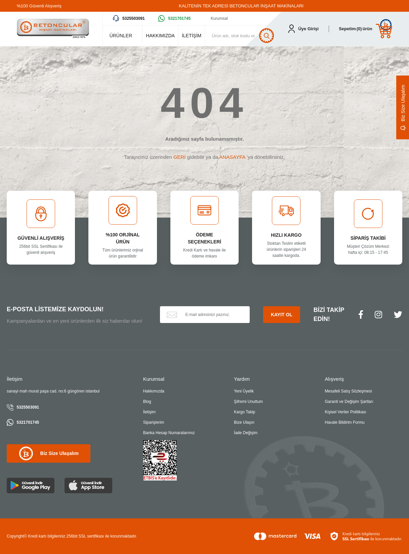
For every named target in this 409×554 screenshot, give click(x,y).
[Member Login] (303, 29)
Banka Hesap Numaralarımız (169, 432)
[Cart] (365, 28)
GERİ (179, 157)
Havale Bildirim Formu (345, 422)
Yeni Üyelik (244, 391)
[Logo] (53, 29)
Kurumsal (219, 18)
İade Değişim (245, 432)
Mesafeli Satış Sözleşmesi (348, 391)
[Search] (243, 35)
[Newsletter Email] (205, 314)
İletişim (149, 412)
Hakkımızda (153, 391)
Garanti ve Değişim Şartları (349, 401)
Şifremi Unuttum (248, 401)
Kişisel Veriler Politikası (345, 412)
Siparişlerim (153, 422)
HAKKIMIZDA (160, 35)
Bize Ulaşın (244, 422)
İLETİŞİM (191, 35)
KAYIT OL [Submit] (281, 314)
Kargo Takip (244, 412)
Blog (147, 401)
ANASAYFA (232, 157)
